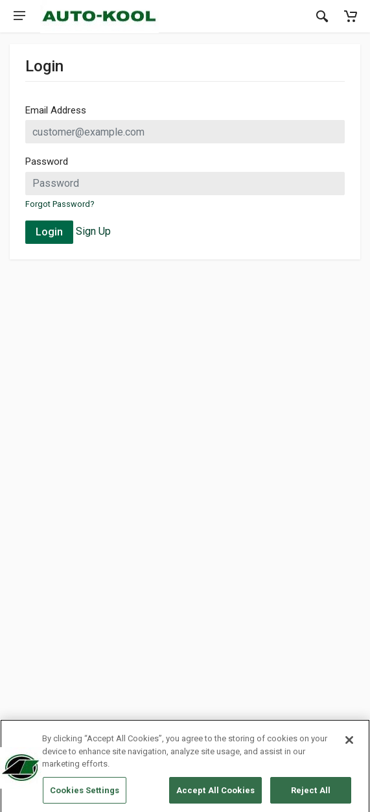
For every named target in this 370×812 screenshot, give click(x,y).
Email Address (55, 110)
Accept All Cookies (215, 793)
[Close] (349, 742)
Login (49, 232)
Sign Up (93, 231)
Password (46, 161)
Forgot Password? (59, 204)
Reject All (310, 793)
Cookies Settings (84, 793)
